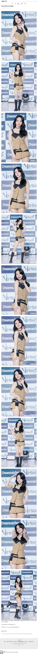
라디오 (32, 1)
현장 (18, 3)
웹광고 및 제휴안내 (10, 641)
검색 (37, 1)
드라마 (25, 1)
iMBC (23, 1)
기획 (15, 3)
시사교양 (30, 1)
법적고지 (25, 641)
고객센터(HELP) (31, 641)
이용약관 (15, 641)
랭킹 (25, 3)
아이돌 (22, 3)
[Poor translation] (2, 653)
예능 (27, 1)
